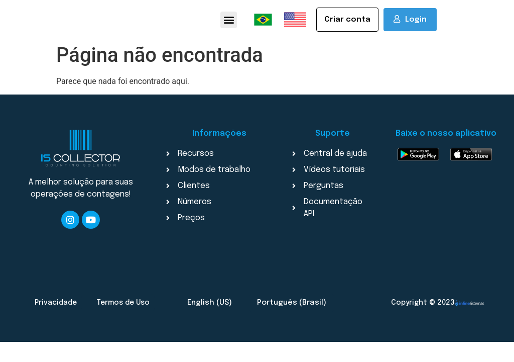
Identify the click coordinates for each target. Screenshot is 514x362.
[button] (228, 21)
